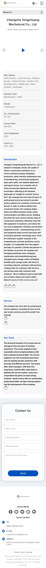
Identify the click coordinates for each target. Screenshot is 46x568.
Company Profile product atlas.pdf (23, 280)
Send (23, 473)
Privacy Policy (19, 552)
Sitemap (29, 552)
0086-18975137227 (14, 526)
